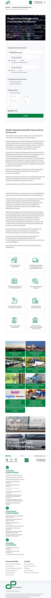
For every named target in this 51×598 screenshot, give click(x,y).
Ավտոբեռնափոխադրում (10, 545)
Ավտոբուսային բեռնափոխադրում (13, 543)
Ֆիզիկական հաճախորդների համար (21, 7)
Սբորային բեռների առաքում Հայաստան (14, 473)
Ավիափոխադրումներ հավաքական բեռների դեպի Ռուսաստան (13, 529)
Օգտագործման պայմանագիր (12, 579)
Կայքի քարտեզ (8, 583)
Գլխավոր (7, 7)
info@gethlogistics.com (40, 449)
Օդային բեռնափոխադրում (29, 541)
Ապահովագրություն (9, 548)
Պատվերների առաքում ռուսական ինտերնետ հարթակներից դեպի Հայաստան (13, 490)
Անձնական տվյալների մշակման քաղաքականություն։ (17, 581)
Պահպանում (26, 543)
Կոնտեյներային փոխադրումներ (12, 539)
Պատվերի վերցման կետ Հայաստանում (36, 516)
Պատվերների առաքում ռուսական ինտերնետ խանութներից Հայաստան (14, 494)
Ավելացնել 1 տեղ (12, 106)
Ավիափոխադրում (9, 541)
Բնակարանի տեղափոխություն (30, 548)
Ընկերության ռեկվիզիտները (11, 577)
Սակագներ (26, 537)
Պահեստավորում (9, 550)
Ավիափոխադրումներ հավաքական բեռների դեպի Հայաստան (13, 526)
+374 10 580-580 (39, 3)
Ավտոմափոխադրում (28, 539)
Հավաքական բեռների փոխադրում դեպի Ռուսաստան (13, 513)
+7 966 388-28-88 (38, 1)
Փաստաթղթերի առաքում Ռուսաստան (14, 519)
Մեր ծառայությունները (11, 537)
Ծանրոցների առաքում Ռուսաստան (13, 471)
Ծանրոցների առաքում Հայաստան (13, 469)
